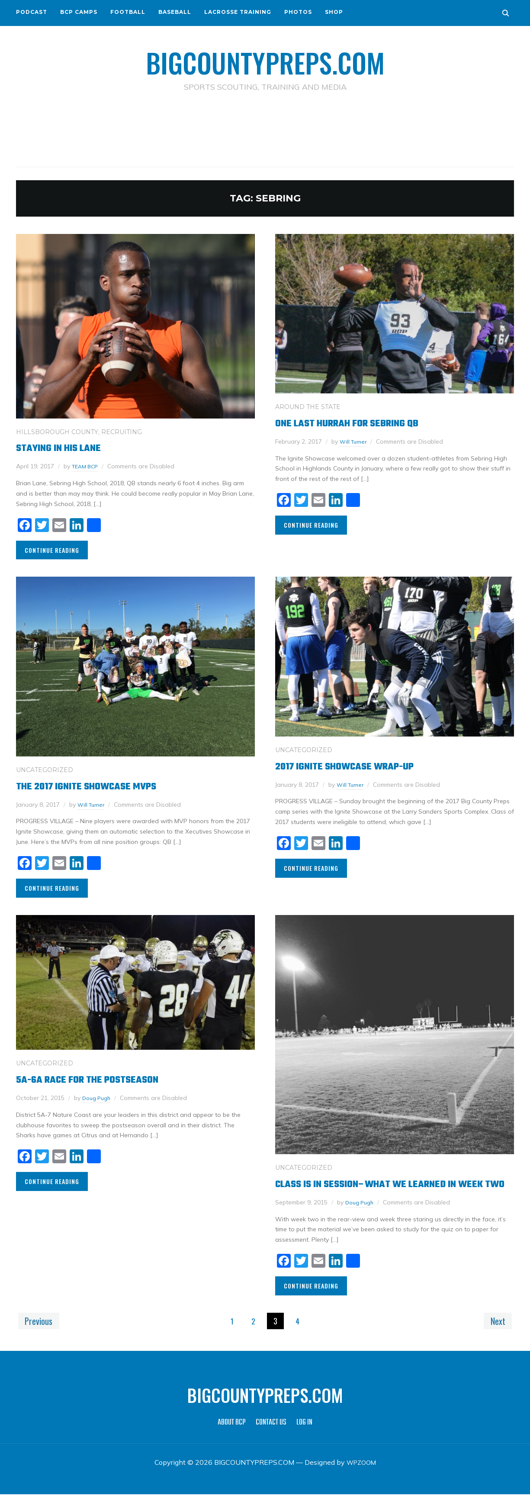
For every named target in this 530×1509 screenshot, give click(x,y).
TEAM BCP (87, 466)
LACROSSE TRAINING (237, 12)
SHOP (334, 12)
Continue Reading (52, 549)
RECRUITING (121, 431)
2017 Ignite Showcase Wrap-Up (358, 765)
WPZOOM (361, 1477)
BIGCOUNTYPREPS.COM (265, 60)
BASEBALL (174, 12)
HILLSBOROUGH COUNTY (57, 431)
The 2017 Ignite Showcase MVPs (100, 785)
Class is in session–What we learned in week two (383, 1190)
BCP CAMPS (78, 12)
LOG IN (304, 1437)
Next (495, 1334)
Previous (41, 1334)
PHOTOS (298, 12)
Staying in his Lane (67, 447)
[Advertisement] (265, 130)
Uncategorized (44, 769)
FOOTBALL (127, 12)
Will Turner (355, 441)
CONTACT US (271, 1437)
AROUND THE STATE (307, 406)
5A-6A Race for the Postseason (101, 1079)
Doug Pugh (98, 1097)
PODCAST (31, 12)
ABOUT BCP (232, 1437)
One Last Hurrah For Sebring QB (360, 422)
